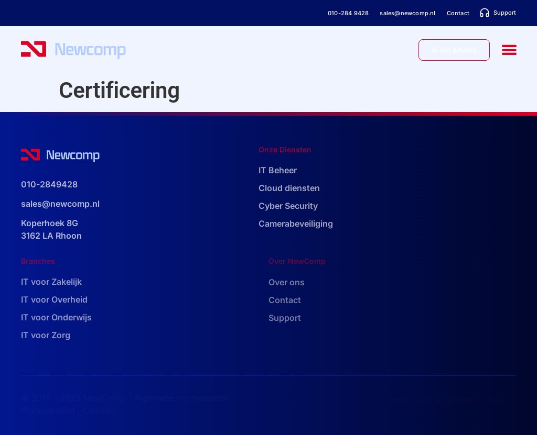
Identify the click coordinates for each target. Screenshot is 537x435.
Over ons (286, 282)
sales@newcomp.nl (407, 13)
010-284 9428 (348, 13)
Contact (458, 13)
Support (284, 318)
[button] (509, 50)
